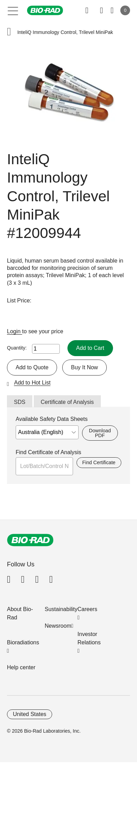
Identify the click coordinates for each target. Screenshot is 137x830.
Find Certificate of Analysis (48, 452)
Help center (21, 667)
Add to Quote (32, 367)
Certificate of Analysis (67, 402)
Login (14, 331)
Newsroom (58, 626)
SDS (19, 402)
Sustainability (61, 609)
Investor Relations (89, 638)
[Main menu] (13, 10)
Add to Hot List (32, 383)
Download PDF (100, 433)
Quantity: (17, 348)
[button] (9, 32)
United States (29, 714)
